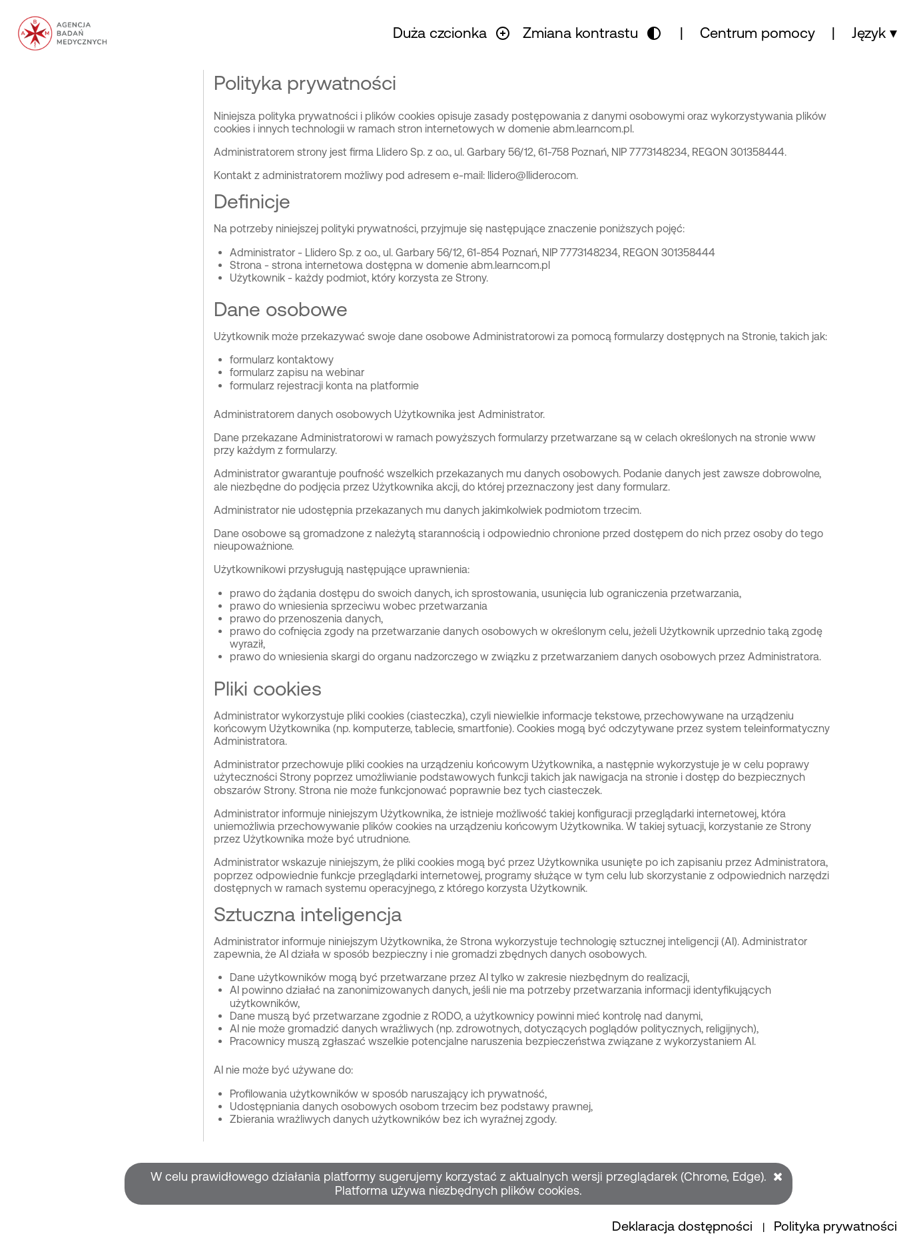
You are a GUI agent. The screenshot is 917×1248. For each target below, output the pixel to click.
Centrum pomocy (757, 33)
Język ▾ (874, 33)
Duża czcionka (440, 33)
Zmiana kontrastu (580, 33)
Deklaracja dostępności (684, 1226)
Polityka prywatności (835, 1226)
